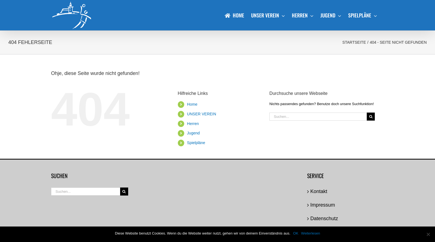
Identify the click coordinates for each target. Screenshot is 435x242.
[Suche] (371, 117)
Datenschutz (324, 218)
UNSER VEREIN (201, 114)
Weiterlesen (310, 233)
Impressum (322, 205)
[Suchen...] (318, 117)
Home (192, 104)
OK (296, 233)
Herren (193, 123)
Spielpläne (196, 142)
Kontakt (318, 191)
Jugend (193, 133)
